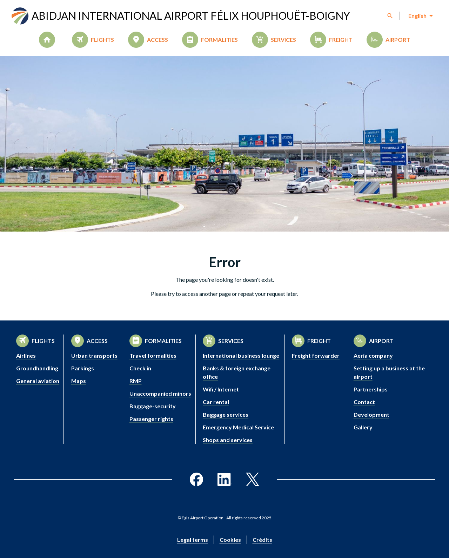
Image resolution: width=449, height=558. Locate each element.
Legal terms (192, 539)
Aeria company (373, 355)
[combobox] (420, 16)
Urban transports (94, 355)
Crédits (262, 539)
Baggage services (225, 414)
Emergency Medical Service (238, 427)
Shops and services (228, 439)
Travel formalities (152, 355)
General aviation (37, 380)
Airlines (26, 355)
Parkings (82, 368)
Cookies (230, 539)
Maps (78, 380)
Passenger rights (151, 418)
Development (371, 414)
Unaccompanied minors (160, 393)
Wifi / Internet (221, 389)
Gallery (363, 427)
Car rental (216, 401)
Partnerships (371, 389)
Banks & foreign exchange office (236, 372)
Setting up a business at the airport (389, 372)
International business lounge (241, 355)
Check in (140, 368)
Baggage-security (152, 406)
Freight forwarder (316, 355)
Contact (364, 401)
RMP (135, 380)
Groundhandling (37, 368)
